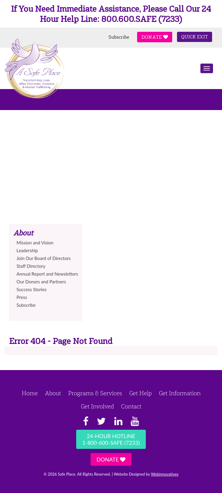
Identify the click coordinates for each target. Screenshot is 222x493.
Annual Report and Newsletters (47, 273)
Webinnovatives (164, 474)
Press (21, 297)
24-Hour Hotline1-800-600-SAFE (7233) (111, 439)
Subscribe (119, 37)
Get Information (180, 393)
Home (30, 393)
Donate (154, 37)
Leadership (27, 250)
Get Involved (97, 406)
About (53, 393)
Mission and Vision (34, 242)
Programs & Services (95, 393)
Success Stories (31, 289)
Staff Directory (30, 266)
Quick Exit (194, 37)
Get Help (140, 393)
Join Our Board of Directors (43, 258)
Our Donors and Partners (41, 281)
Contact (131, 406)
